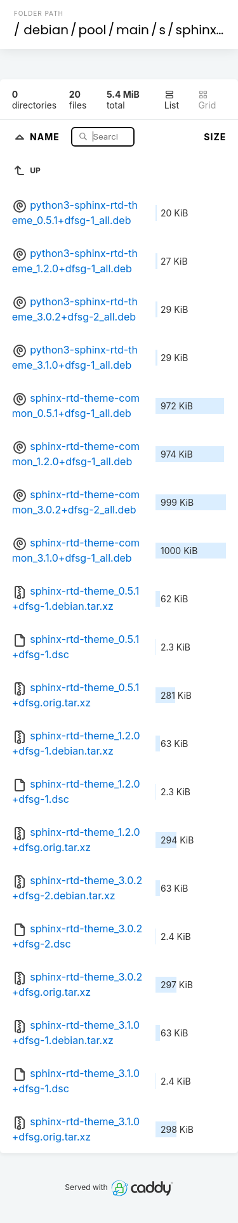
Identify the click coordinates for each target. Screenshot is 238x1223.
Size (215, 136)
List (171, 99)
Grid (207, 99)
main (132, 30)
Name (46, 136)
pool (93, 30)
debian (46, 30)
